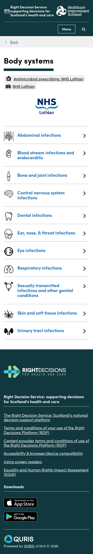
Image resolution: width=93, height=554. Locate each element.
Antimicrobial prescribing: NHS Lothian (44, 78)
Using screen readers (23, 461)
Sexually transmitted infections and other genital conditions (51, 290)
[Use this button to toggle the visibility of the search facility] (83, 29)
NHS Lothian (20, 86)
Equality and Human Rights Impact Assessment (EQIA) (46, 472)
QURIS (29, 545)
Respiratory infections (51, 268)
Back (14, 41)
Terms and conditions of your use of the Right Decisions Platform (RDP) (44, 430)
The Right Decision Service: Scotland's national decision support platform (46, 417)
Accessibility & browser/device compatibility (43, 453)
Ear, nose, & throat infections (51, 233)
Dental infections (51, 215)
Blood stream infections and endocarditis (51, 155)
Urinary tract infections (51, 330)
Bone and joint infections (51, 175)
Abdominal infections (51, 135)
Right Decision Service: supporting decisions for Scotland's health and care (32, 11)
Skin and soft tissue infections (51, 313)
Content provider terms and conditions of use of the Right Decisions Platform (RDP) (46, 442)
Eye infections (51, 250)
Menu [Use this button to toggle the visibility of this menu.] (66, 28)
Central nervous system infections (51, 195)
